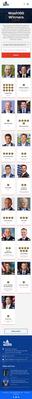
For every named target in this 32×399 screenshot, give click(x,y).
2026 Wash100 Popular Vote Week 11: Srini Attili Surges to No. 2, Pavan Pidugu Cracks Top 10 (20, 373)
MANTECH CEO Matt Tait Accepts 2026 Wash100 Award (19, 381)
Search (16, 55)
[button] (27, 4)
